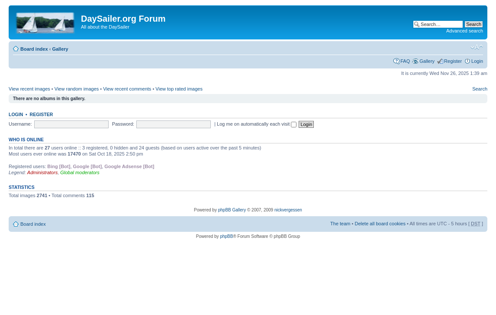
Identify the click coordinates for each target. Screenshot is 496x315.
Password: (123, 124)
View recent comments (127, 88)
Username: (20, 124)
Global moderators (80, 172)
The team (340, 223)
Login (477, 61)
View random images (77, 88)
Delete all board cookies (379, 223)
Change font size (476, 47)
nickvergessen (288, 210)
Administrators (42, 172)
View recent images (29, 88)
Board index (34, 49)
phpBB (226, 236)
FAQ (405, 61)
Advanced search (464, 30)
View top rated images (179, 88)
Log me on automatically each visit (256, 124)
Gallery (60, 49)
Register (453, 61)
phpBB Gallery (232, 210)
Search (479, 88)
